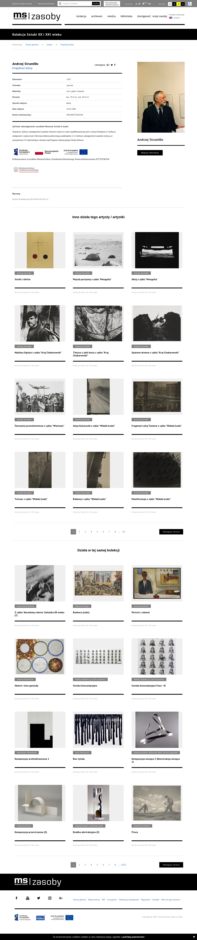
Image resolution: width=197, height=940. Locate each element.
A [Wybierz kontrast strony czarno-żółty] (182, 4)
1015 (123, 864)
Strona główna (32, 44)
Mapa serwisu (94, 899)
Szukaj (96, 3)
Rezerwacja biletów (46, 3)
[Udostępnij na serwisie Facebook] (114, 65)
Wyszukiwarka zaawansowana (112, 4)
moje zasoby (160, 16)
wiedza (111, 16)
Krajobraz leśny (67, 44)
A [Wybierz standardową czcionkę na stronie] (139, 3)
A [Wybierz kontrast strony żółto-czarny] (178, 4)
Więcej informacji (150, 153)
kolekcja (81, 16)
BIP (103, 899)
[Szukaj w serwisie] (74, 3)
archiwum (96, 16)
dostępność (144, 16)
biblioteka (126, 16)
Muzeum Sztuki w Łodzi (22, 3)
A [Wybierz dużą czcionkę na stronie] (145, 3)
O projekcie (112, 899)
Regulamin (145, 899)
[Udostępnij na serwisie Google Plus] (108, 65)
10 (123, 531)
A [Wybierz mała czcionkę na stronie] (136, 3)
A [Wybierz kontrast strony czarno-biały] (174, 4)
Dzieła (50, 44)
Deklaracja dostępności (129, 899)
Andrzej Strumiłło (25, 64)
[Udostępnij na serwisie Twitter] (112, 65)
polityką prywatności (133, 936)
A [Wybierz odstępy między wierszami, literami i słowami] (150, 3)
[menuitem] (83, 16)
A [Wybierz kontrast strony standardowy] (170, 4)
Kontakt (156, 899)
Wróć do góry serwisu (171, 899)
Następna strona (171, 531)
